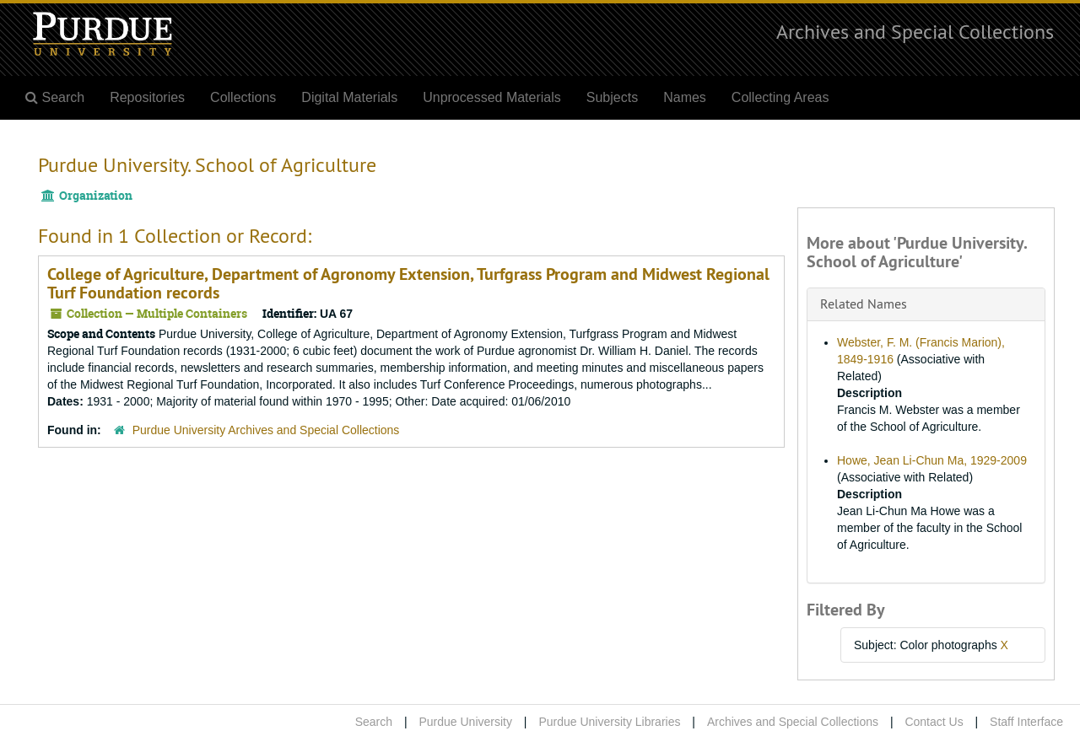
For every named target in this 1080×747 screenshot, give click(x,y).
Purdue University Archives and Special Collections (266, 430)
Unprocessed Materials (492, 97)
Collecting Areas (780, 97)
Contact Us (933, 721)
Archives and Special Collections (915, 31)
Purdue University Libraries (609, 721)
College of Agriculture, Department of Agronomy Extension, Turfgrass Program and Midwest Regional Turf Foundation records (408, 283)
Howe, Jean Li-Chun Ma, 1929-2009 (932, 460)
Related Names (863, 303)
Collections (243, 97)
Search (373, 721)
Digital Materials (349, 97)
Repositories (147, 97)
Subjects (612, 97)
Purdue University (465, 721)
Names (684, 97)
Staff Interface (1026, 721)
